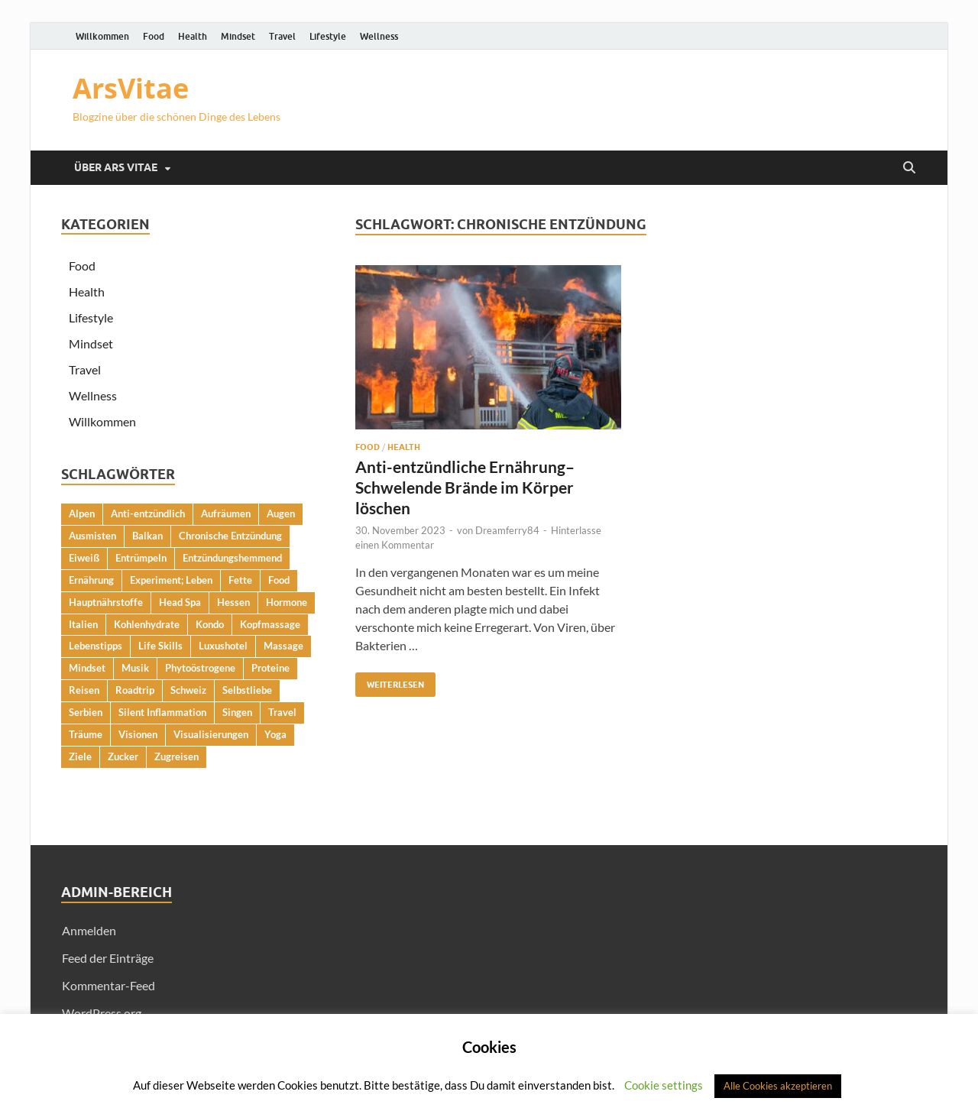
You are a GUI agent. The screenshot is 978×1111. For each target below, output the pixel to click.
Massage (283, 646)
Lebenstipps (95, 646)
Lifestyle (327, 36)
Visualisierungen (210, 734)
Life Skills (160, 646)
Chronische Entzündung (230, 536)
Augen (281, 513)
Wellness (379, 36)
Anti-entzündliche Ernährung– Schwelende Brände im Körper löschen (465, 487)
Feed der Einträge (108, 958)
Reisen (84, 690)
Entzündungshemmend (232, 558)
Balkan (147, 536)
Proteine (270, 668)
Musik (135, 668)
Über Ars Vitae (115, 167)
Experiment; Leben (171, 580)
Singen (237, 712)
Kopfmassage (270, 624)
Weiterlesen (389, 681)
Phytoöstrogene (200, 668)
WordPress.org (101, 1013)
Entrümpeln (141, 558)
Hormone (286, 602)
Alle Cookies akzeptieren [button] (778, 1086)
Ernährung (91, 580)
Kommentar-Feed (108, 985)
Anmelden (89, 930)
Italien (83, 624)
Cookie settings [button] (663, 1085)
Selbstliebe (247, 690)
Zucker (123, 756)
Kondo (210, 624)
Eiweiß (84, 558)
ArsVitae (131, 88)
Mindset (238, 36)
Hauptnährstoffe (106, 602)
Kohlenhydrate (147, 624)
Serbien (85, 712)
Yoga (275, 734)
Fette (240, 580)
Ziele (80, 756)
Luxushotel (223, 646)
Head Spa (180, 602)
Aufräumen (226, 513)
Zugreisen (176, 756)
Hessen (233, 602)
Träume (85, 734)
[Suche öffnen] (909, 168)
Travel (282, 36)
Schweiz (188, 690)
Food (153, 36)
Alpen (82, 513)
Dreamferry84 (507, 530)
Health (192, 36)
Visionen (137, 734)
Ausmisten (92, 536)
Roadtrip (134, 690)
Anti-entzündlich (148, 513)
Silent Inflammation (162, 712)
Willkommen (102, 36)
